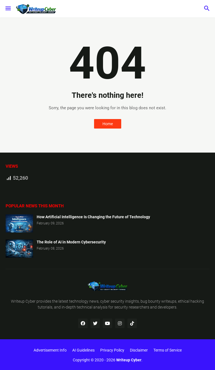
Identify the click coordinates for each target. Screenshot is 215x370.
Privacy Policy (112, 350)
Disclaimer (139, 350)
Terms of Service (167, 350)
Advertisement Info (50, 350)
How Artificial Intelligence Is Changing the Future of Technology (93, 217)
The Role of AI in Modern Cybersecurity (71, 242)
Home (107, 124)
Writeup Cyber (23, 301)
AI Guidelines (83, 350)
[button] (7, 8)
